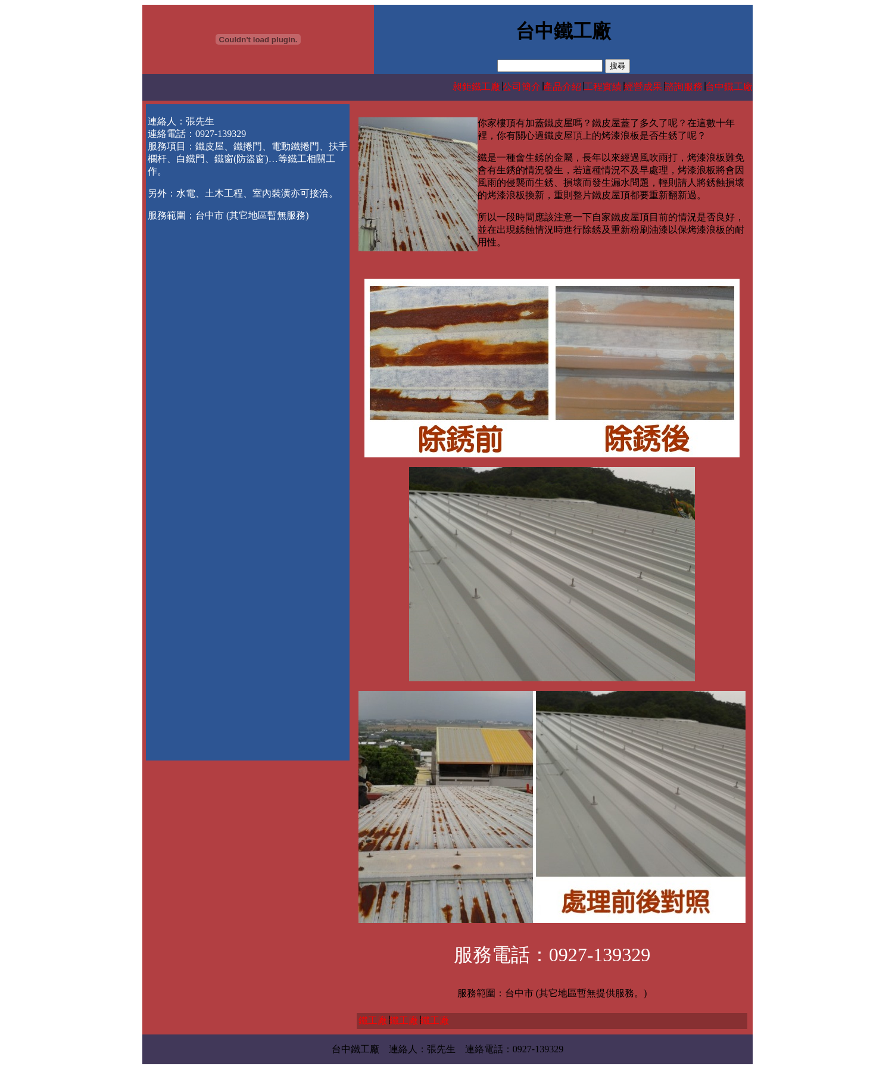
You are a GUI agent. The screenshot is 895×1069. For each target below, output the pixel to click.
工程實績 (603, 87)
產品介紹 (562, 87)
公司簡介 (522, 87)
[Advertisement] (248, 316)
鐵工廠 (372, 1020)
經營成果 (643, 87)
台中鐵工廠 (729, 87)
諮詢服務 (684, 87)
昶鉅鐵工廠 (476, 87)
